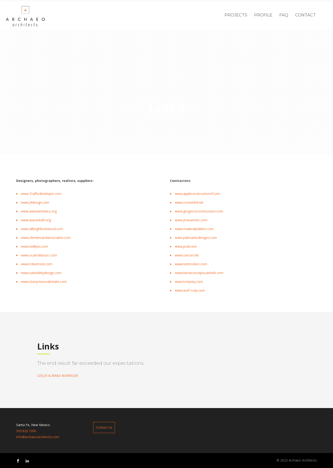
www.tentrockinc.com (191, 264)
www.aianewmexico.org (39, 211)
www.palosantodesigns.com (196, 237)
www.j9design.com (35, 202)
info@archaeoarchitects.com (37, 437)
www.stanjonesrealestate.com (44, 281)
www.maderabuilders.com (194, 229)
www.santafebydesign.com (41, 273)
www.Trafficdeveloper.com (41, 193)
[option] (101, 368)
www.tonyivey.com (189, 281)
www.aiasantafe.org (36, 220)
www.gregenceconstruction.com (199, 211)
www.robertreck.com (36, 264)
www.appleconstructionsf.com (197, 193)
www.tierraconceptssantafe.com (199, 273)
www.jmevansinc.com (191, 220)
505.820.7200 (26, 431)
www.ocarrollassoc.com (39, 255)
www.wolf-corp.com (190, 290)
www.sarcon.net (187, 255)
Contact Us (104, 427)
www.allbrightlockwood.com (42, 229)
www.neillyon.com (34, 246)
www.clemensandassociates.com (46, 237)
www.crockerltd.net (189, 202)
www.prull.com (186, 246)
